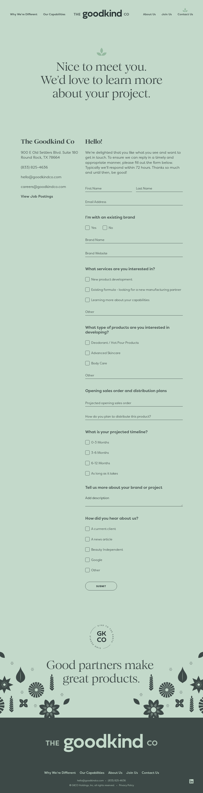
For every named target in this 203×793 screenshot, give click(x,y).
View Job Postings (37, 196)
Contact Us (185, 14)
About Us (149, 14)
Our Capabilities (54, 14)
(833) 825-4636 (35, 167)
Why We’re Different (23, 14)
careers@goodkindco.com (43, 186)
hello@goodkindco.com (41, 177)
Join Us (167, 14)
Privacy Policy (126, 785)
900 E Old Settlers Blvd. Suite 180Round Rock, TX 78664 (49, 155)
